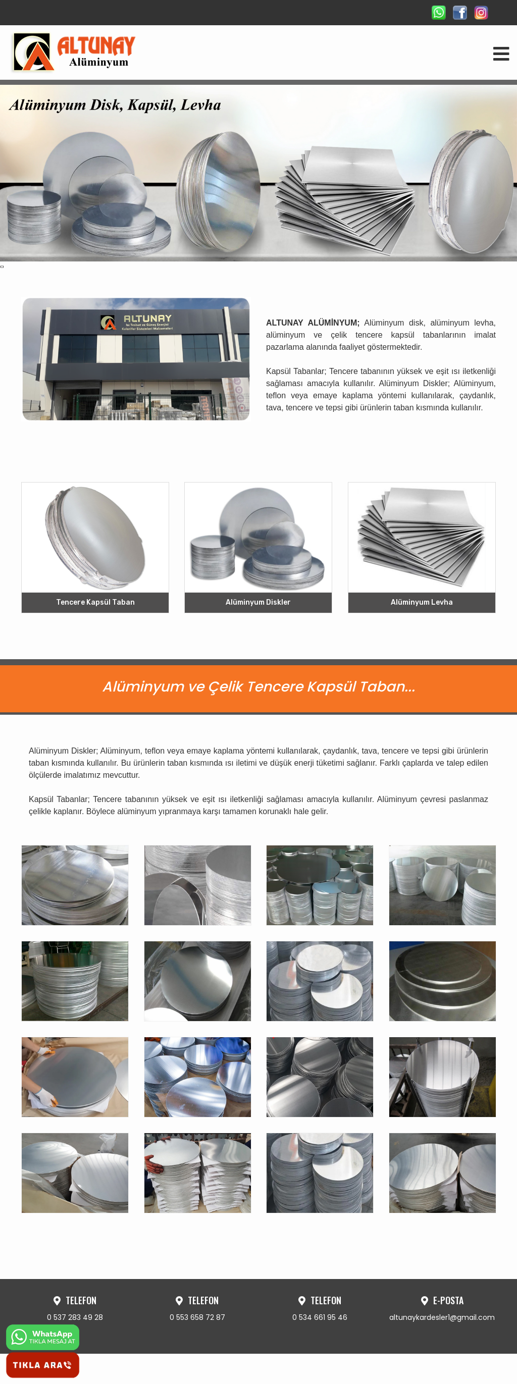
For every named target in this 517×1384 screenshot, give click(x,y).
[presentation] (1, 266)
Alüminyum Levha (422, 603)
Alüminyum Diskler (258, 603)
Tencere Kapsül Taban (95, 603)
